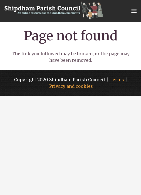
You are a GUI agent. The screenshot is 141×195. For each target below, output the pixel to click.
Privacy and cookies (71, 86)
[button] (134, 11)
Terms (116, 79)
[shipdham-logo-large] (54, 10)
